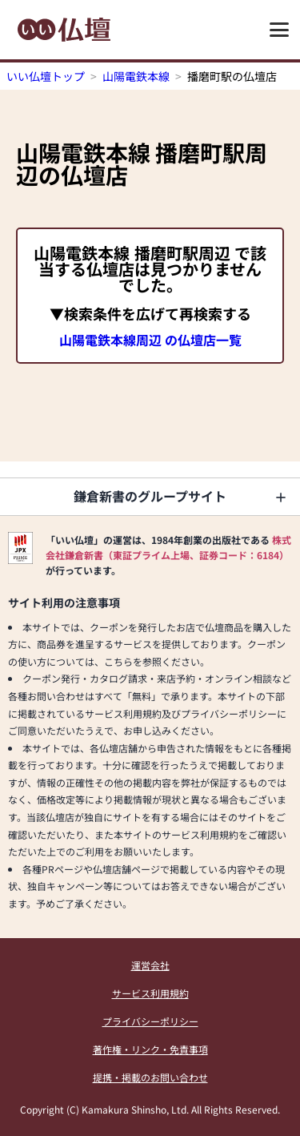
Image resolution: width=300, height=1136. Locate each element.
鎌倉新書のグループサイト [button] (150, 496)
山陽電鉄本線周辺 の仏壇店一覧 (150, 339)
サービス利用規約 (150, 993)
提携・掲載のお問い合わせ (150, 1077)
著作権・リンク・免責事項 (150, 1049)
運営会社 (150, 965)
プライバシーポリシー (150, 1021)
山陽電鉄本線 (136, 76)
